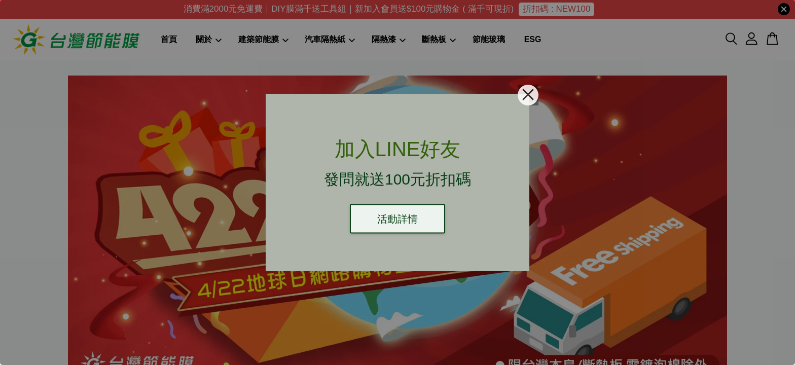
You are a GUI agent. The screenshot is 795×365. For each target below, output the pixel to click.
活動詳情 (397, 219)
